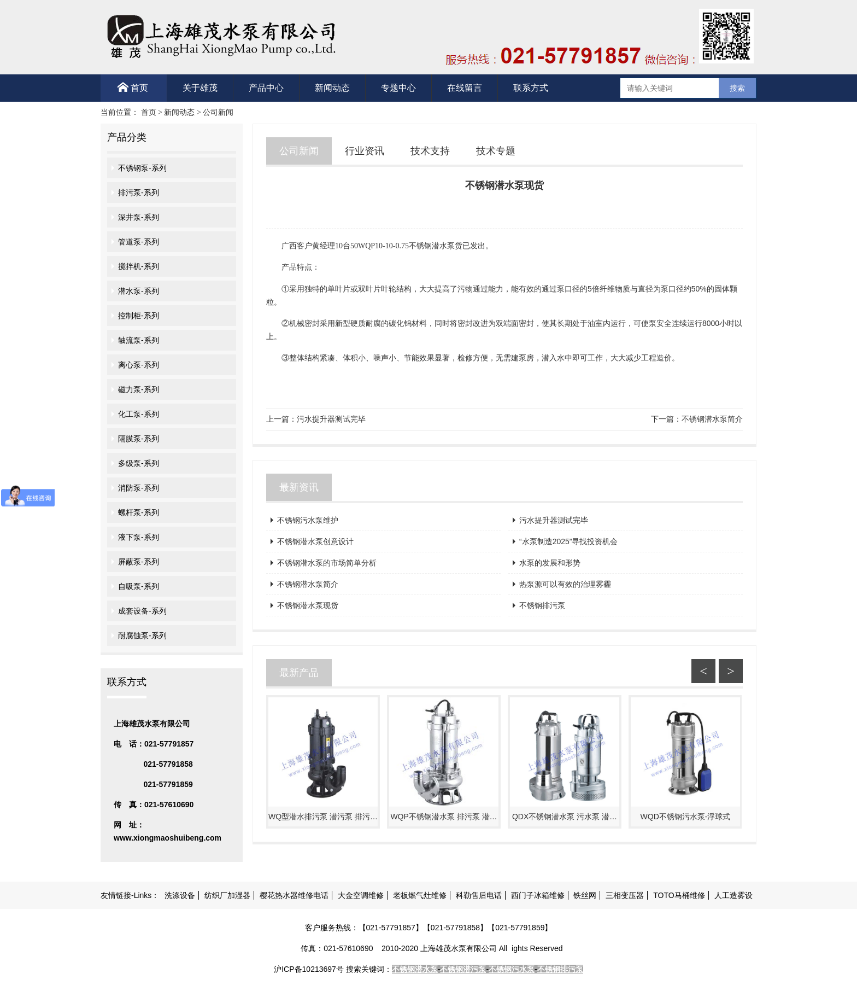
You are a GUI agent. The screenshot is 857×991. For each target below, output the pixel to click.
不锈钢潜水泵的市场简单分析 (327, 562)
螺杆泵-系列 (138, 512)
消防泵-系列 (138, 487)
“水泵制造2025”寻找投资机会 (568, 541)
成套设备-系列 (142, 611)
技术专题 (495, 150)
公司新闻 (218, 112)
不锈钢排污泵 (542, 605)
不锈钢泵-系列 (142, 168)
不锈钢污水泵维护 (307, 520)
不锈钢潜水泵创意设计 (315, 541)
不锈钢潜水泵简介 (712, 419)
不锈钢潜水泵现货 (307, 605)
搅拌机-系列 (138, 266)
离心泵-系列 (138, 364)
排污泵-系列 (138, 192)
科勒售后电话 (479, 895)
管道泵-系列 (138, 241)
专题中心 (398, 87)
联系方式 (530, 87)
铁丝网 (584, 895)
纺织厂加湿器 (227, 895)
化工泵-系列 (138, 414)
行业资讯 (364, 150)
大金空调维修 (361, 895)
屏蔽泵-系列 (138, 561)
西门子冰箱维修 (538, 895)
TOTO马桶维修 (679, 895)
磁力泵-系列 (138, 389)
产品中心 (266, 87)
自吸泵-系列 (138, 586)
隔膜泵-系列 (138, 438)
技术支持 (430, 150)
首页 (133, 87)
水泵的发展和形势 (549, 562)
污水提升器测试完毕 (331, 419)
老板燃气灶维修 (420, 895)
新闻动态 (332, 87)
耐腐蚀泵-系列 (142, 635)
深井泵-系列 (138, 217)
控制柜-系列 (138, 315)
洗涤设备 (180, 895)
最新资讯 (299, 487)
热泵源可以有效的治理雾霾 (565, 584)
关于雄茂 (200, 87)
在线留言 (464, 87)
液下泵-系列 (138, 537)
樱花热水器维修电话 (294, 895)
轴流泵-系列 (138, 340)
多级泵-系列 (138, 463)
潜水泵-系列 (138, 291)
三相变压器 (625, 895)
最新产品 (299, 672)
